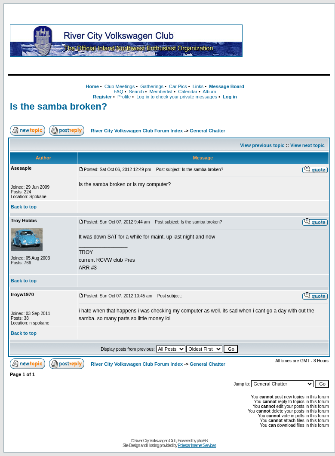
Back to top (24, 206)
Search (136, 91)
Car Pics (178, 86)
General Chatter (207, 130)
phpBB (202, 440)
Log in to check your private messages (176, 96)
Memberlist (160, 91)
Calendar (187, 91)
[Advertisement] (288, 40)
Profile (124, 96)
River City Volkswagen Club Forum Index (137, 130)
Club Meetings (119, 86)
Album (209, 91)
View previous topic (262, 145)
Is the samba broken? (58, 106)
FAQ (118, 91)
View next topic (307, 145)
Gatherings (151, 86)
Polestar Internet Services (197, 445)
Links (198, 86)
